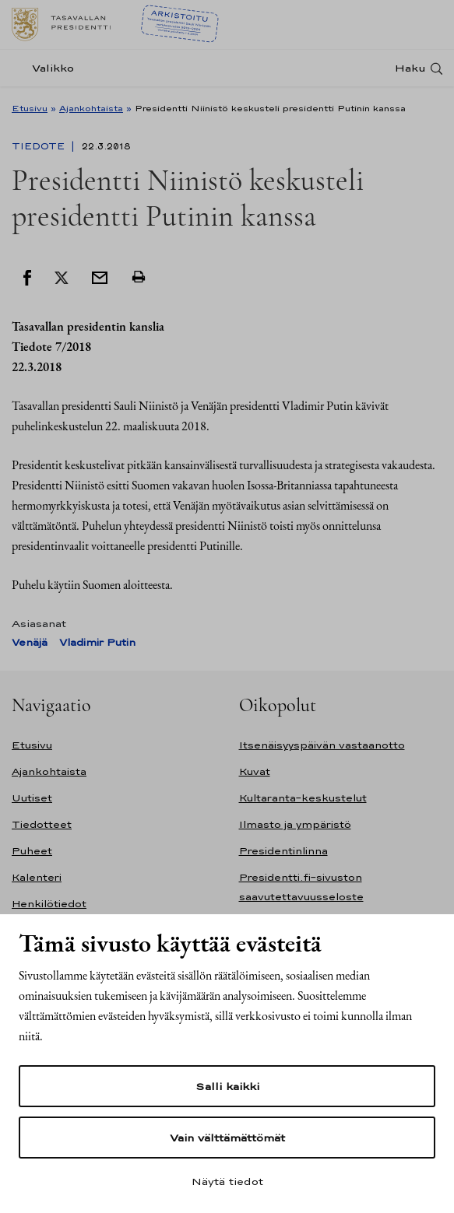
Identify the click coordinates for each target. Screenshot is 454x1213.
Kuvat (254, 771)
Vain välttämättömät (227, 1138)
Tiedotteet (42, 824)
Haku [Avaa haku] (410, 68)
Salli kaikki (227, 1086)
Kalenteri (37, 877)
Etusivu (30, 108)
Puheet (32, 850)
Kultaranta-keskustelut (303, 798)
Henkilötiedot (49, 903)
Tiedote (40, 146)
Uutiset (32, 798)
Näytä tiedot (227, 1181)
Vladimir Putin (97, 642)
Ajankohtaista (91, 108)
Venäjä (30, 642)
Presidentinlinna (283, 850)
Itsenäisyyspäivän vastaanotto (322, 745)
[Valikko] (47, 68)
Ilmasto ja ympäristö (295, 824)
